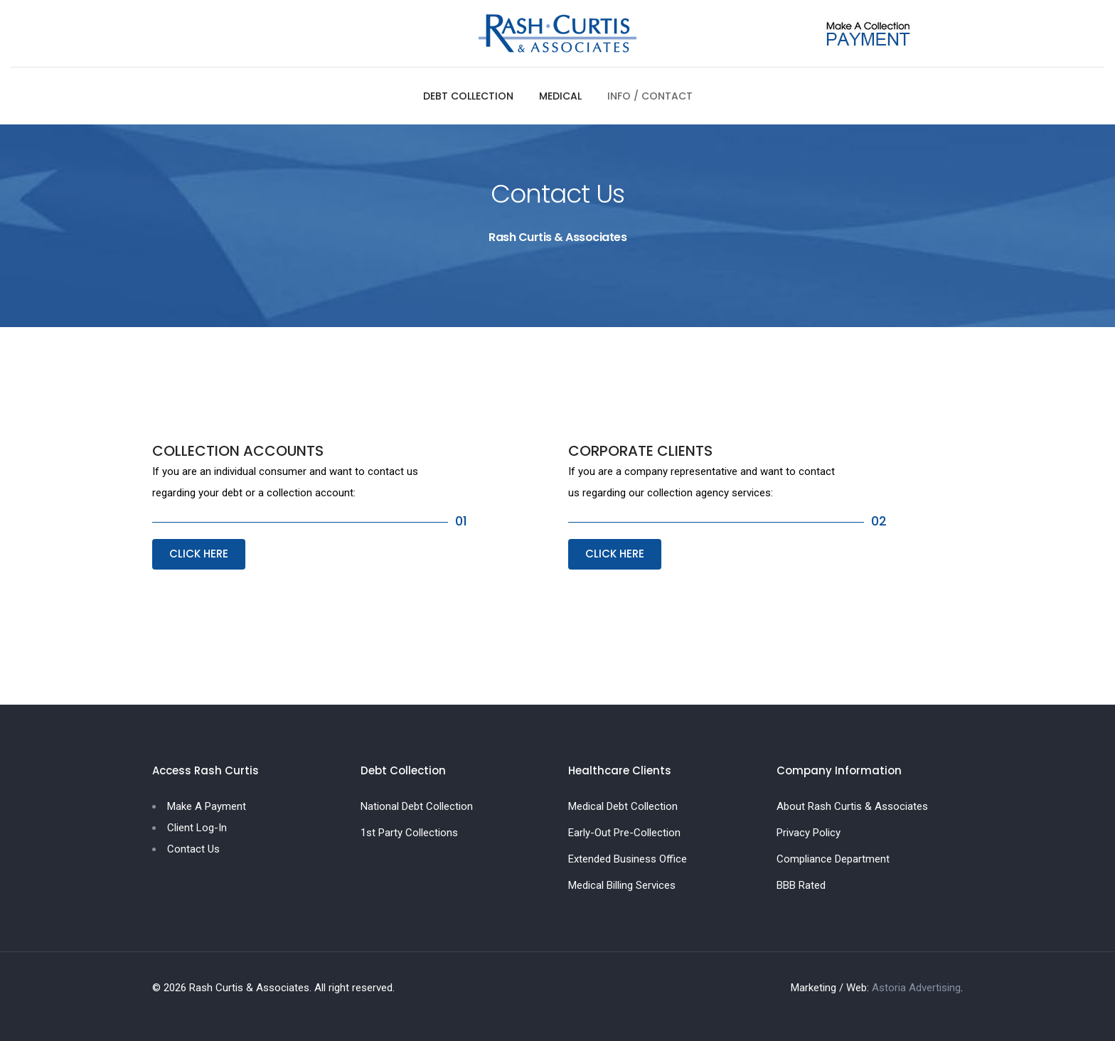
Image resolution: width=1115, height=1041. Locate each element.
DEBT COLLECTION (468, 96)
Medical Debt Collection (623, 806)
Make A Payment (206, 806)
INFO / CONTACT (650, 96)
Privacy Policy (809, 832)
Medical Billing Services (622, 885)
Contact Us (193, 849)
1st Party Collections (409, 832)
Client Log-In (197, 827)
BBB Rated (801, 885)
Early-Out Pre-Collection (624, 832)
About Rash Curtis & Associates (852, 806)
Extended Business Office (627, 859)
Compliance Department (833, 859)
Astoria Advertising (916, 987)
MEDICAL (560, 96)
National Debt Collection (417, 806)
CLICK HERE (198, 553)
